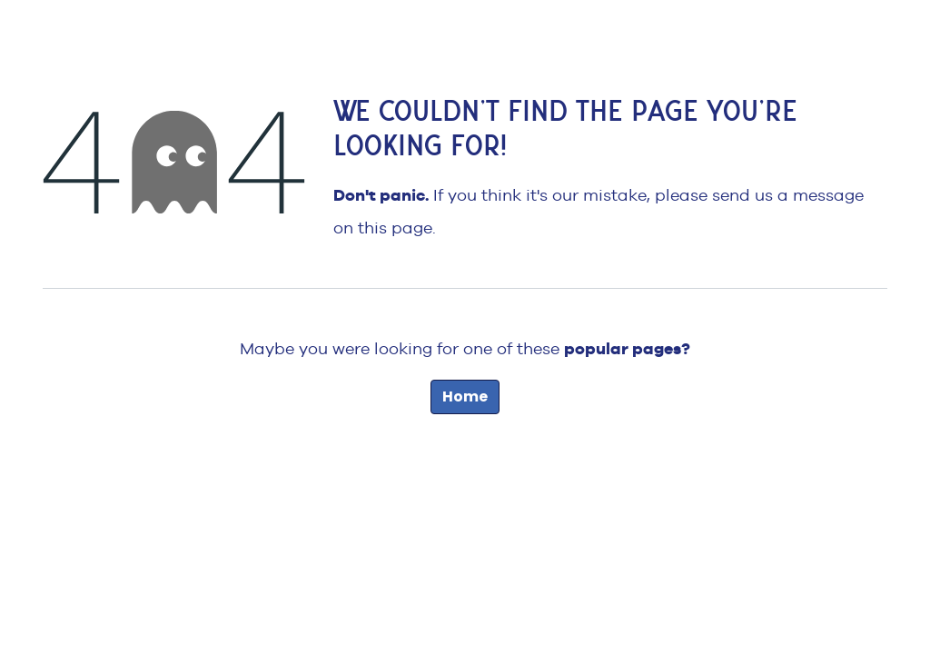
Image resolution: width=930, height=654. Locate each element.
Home (465, 396)
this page (395, 227)
